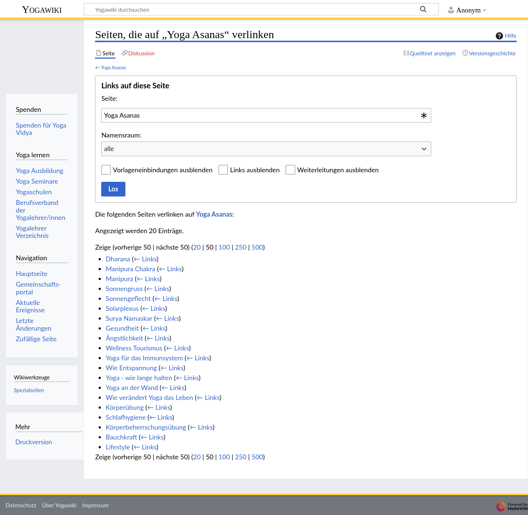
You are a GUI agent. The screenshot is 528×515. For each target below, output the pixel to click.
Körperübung (125, 407)
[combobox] (266, 115)
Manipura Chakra (130, 269)
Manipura (119, 279)
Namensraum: (121, 135)
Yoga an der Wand (132, 387)
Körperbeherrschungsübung (146, 427)
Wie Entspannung (131, 368)
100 (224, 247)
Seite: (109, 98)
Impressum (95, 505)
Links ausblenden (254, 170)
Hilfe (505, 36)
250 (240, 247)
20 (197, 247)
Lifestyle (118, 447)
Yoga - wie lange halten (139, 378)
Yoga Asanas (113, 67)
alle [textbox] (109, 148)
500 (257, 247)
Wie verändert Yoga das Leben (149, 397)
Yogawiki (42, 9)
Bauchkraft (121, 437)
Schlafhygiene (126, 417)
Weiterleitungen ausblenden (338, 170)
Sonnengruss (124, 288)
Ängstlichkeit (124, 338)
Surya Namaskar (129, 318)
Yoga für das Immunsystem (144, 358)
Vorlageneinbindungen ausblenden (163, 170)
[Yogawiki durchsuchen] (261, 9)
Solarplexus (122, 308)
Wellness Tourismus (134, 348)
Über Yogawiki (59, 505)
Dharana (118, 259)
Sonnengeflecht (128, 298)
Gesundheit (122, 328)
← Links (145, 259)
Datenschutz (21, 505)
